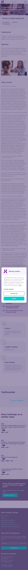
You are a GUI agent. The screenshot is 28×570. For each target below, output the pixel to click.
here (20, 285)
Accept (14, 298)
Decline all (14, 293)
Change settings (9, 289)
